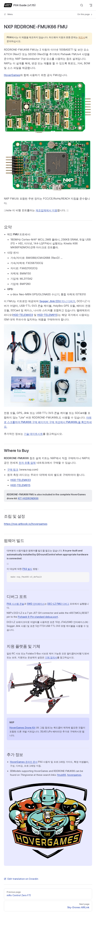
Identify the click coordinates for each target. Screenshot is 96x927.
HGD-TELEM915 (47, 315)
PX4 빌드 (27, 568)
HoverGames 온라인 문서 (23, 761)
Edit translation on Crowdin (21, 878)
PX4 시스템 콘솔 (15, 603)
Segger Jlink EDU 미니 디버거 (57, 301)
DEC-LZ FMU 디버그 (58, 603)
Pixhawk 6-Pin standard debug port (38, 616)
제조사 (81, 37)
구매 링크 (12, 469)
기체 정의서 (51, 657)
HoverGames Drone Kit (22, 727)
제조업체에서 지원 (46, 210)
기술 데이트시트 (33, 433)
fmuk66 (61, 774)
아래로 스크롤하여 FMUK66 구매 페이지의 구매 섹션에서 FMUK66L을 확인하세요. (48, 422)
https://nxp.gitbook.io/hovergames (25, 523)
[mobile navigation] (91, 5)
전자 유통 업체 (27, 462)
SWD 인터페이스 (35, 603)
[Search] (82, 5)
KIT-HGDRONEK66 (28, 498)
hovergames (74, 774)
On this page (85, 14)
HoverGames (12, 75)
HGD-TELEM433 (23, 315)
